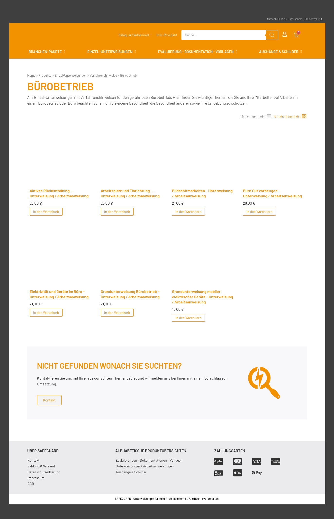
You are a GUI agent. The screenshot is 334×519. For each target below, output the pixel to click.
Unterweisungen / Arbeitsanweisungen (145, 466)
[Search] (272, 35)
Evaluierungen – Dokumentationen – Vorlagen (149, 460)
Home (31, 75)
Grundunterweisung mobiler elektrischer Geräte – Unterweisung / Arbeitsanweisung (202, 296)
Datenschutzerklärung (44, 472)
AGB (31, 484)
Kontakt (34, 460)
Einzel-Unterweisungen (71, 75)
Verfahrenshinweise (103, 75)
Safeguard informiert (133, 35)
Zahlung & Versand (41, 466)
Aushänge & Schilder (131, 472)
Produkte (45, 75)
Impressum (36, 478)
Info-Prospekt (166, 35)
